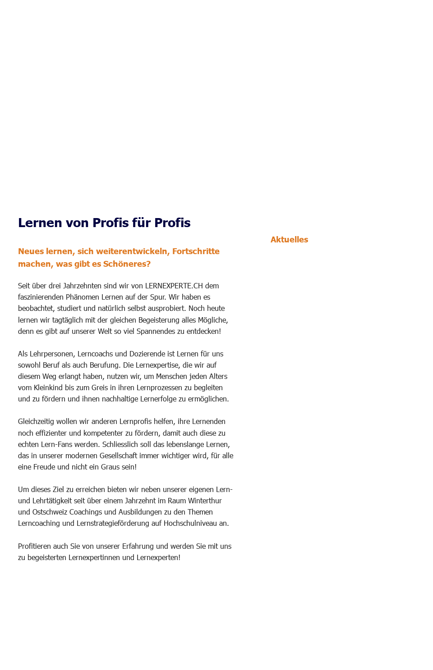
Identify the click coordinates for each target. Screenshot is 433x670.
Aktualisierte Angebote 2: (311, 385)
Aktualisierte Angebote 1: (311, 335)
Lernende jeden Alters (311, 355)
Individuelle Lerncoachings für (327, 345)
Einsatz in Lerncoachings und (324, 282)
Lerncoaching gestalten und (322, 405)
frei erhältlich (291, 303)
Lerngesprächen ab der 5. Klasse (331, 292)
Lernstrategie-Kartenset (317, 272)
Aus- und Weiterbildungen (318, 395)
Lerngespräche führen (310, 416)
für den (378, 272)
